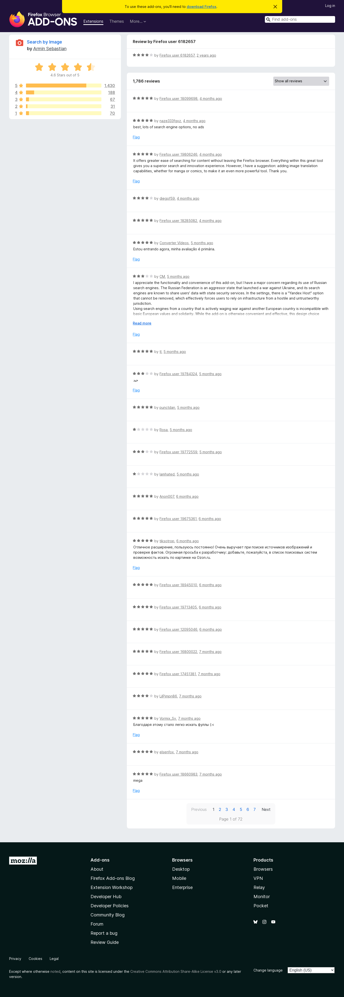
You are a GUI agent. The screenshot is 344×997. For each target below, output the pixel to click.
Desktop (181, 869)
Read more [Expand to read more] (142, 323)
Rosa (164, 430)
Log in (330, 5)
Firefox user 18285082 (178, 220)
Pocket (260, 905)
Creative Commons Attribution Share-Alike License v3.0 (175, 971)
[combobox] (300, 19)
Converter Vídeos (174, 243)
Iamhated (167, 474)
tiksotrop (167, 541)
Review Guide (105, 942)
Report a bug (104, 933)
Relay (259, 887)
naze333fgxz (170, 121)
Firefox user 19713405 (178, 607)
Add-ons (100, 860)
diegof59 (167, 198)
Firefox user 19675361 (178, 519)
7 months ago (210, 652)
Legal (54, 958)
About (97, 869)
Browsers (263, 869)
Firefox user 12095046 (178, 629)
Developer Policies (110, 905)
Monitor (261, 896)
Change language (268, 970)
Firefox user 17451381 (178, 674)
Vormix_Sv (168, 718)
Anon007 (167, 496)
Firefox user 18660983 (178, 774)
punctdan (167, 407)
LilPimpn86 (168, 696)
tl (160, 351)
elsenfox (167, 752)
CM (162, 276)
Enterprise (182, 887)
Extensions (93, 21)
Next (266, 809)
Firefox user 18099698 (179, 98)
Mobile (179, 878)
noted (55, 971)
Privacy (15, 958)
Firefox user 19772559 (178, 452)
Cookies (35, 958)
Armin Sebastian (50, 48)
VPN (258, 878)
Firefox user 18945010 (178, 585)
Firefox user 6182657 (177, 55)
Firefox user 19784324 (178, 374)
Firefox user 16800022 (178, 652)
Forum (97, 924)
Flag (136, 137)
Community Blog (108, 914)
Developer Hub (106, 896)
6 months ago (187, 496)
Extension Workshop (112, 887)
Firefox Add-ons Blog (113, 878)
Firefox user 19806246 (178, 154)
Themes (116, 21)
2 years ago (206, 55)
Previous (199, 809)
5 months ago (202, 243)
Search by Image (44, 41)
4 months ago (211, 98)
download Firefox (201, 6)
